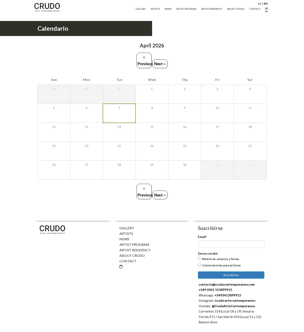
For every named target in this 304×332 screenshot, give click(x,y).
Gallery (141, 8)
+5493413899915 (227, 295)
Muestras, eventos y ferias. (221, 259)
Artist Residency (211, 8)
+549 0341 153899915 (215, 290)
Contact (255, 8)
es (259, 3)
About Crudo (235, 8)
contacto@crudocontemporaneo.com (227, 284)
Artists (155, 8)
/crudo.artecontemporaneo (234, 300)
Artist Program (186, 8)
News (168, 8)
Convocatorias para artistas (221, 265)
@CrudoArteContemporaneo (233, 306)
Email (202, 237)
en (265, 3)
